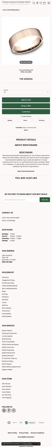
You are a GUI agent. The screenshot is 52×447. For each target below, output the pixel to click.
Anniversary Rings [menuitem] (8, 283)
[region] (26, 41)
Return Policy (12, 433)
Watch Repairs (7, 364)
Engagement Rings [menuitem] (8, 280)
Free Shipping (6, 398)
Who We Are (6, 384)
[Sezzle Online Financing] (41, 422)
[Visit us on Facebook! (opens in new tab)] (9, 410)
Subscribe (45, 200)
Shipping (10, 120)
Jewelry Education (8, 356)
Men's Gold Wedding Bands (11, 10)
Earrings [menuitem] (5, 294)
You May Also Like (26, 178)
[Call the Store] (7, 262)
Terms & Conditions (37, 433)
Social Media (6, 392)
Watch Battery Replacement (11, 367)
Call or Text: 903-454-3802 (10, 218)
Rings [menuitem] (4, 291)
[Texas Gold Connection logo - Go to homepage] (16, 3)
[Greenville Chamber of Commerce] (30, 422)
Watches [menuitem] (5, 305)
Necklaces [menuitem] (5, 297)
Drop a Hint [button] (26, 106)
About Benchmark (26, 145)
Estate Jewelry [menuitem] (6, 316)
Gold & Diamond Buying (10, 344)
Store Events (6, 389)
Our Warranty (6, 395)
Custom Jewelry (7, 336)
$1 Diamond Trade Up (9, 358)
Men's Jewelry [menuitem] (6, 308)
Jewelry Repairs (7, 330)
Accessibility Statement (26, 437)
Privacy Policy (24, 433)
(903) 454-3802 (26, 72)
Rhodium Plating (7, 361)
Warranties (41, 120)
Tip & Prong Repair (8, 342)
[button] (34, 3)
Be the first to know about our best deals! (26, 194)
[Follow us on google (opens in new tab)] (4, 410)
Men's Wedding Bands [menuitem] (9, 288)
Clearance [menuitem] (5, 277)
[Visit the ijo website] (15, 422)
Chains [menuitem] (4, 302)
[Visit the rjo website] (20, 422)
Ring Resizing (6, 339)
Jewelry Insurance (8, 347)
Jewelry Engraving (8, 350)
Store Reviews (6, 386)
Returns (25, 120)
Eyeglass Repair (7, 369)
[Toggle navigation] (49, 3)
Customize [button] (26, 111)
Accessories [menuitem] (6, 311)
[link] (37, 3)
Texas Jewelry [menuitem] (6, 313)
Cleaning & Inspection (9, 333)
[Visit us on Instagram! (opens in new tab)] (14, 410)
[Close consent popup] (39, 443)
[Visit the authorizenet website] (9, 422)
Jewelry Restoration (8, 353)
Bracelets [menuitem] (5, 300)
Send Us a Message (8, 220)
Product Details (26, 139)
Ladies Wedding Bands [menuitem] (9, 286)
